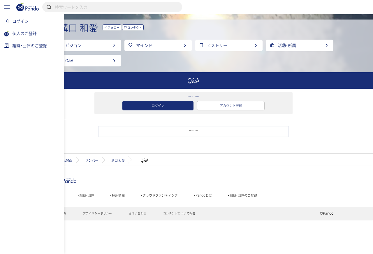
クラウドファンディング (200, 226)
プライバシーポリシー (128, 247)
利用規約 (86, 247)
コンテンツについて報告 (220, 247)
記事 (84, 226)
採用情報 (151, 226)
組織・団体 (115, 226)
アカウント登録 (256, 127)
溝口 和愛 (159, 189)
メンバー (126, 189)
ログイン (183, 127)
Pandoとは (251, 226)
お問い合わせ (173, 247)
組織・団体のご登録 (297, 226)
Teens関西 (92, 189)
